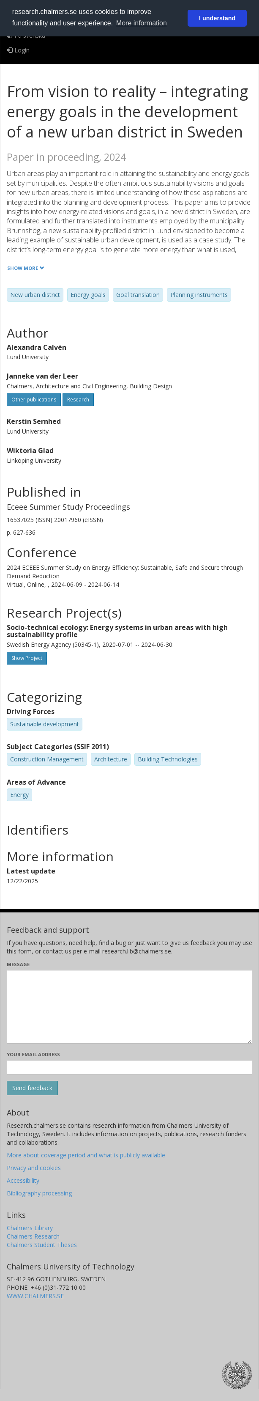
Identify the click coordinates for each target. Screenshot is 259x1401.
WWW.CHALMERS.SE (35, 1296)
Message (18, 964)
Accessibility (23, 1180)
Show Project (26, 658)
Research (78, 399)
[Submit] (32, 1088)
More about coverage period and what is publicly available (86, 1155)
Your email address (33, 1054)
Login (18, 50)
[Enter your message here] (129, 1007)
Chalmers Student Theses (42, 1245)
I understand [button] (217, 18)
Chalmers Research (33, 1236)
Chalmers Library (30, 1228)
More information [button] (141, 23)
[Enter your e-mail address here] (129, 1067)
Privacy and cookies (34, 1168)
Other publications (33, 399)
